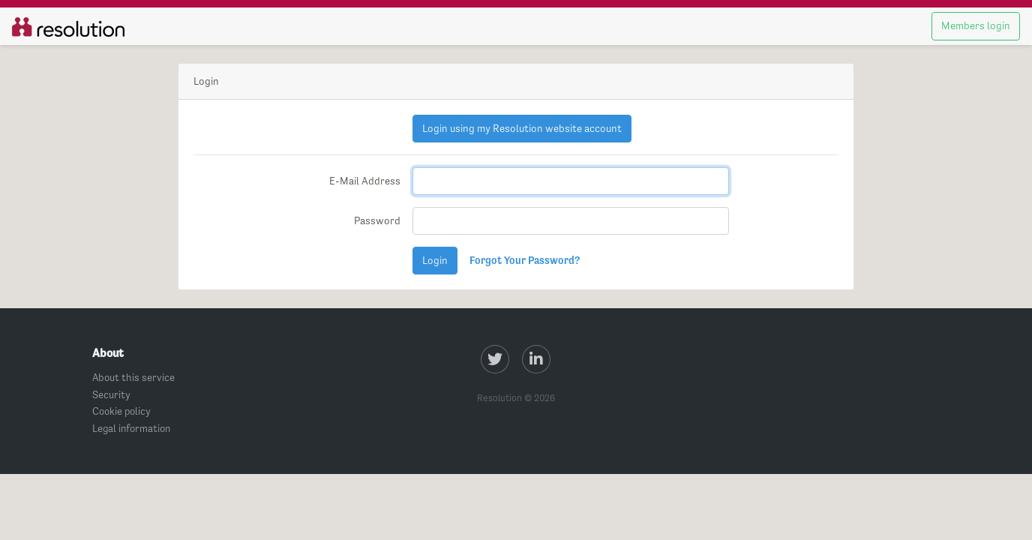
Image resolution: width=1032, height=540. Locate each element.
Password (377, 220)
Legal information (131, 428)
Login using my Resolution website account (522, 128)
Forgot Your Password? (525, 260)
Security (111, 394)
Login (435, 260)
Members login (975, 26)
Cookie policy (121, 411)
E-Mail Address (364, 181)
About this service (133, 377)
